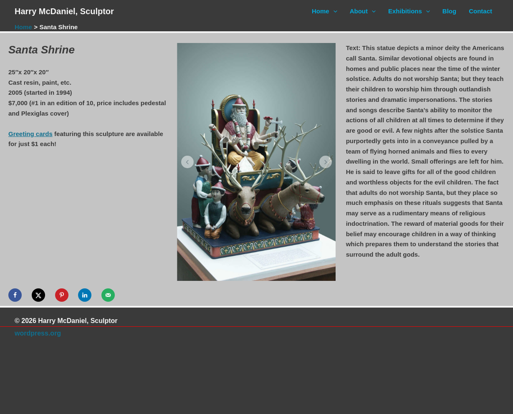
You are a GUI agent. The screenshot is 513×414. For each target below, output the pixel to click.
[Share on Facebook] (15, 295)
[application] (333, 11)
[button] (187, 162)
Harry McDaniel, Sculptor (64, 11)
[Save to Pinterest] (61, 295)
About (363, 11)
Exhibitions (409, 11)
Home (324, 11)
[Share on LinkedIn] (84, 295)
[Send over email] (108, 295)
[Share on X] (38, 295)
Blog (449, 11)
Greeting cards (30, 133)
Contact (480, 11)
